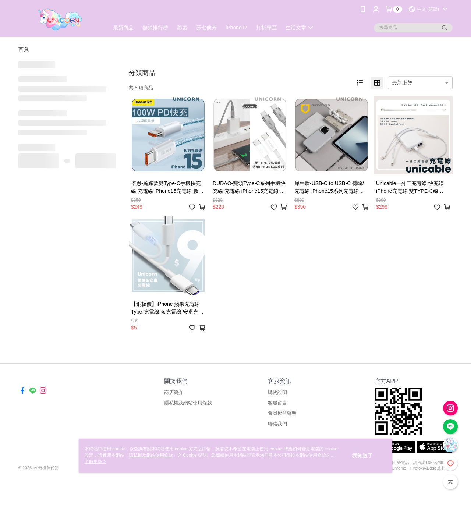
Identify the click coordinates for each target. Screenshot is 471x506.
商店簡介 (173, 392)
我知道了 (362, 456)
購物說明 (277, 392)
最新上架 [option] (402, 83)
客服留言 (277, 403)
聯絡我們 (277, 424)
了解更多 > (95, 461)
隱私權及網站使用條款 (188, 403)
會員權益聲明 (282, 413)
